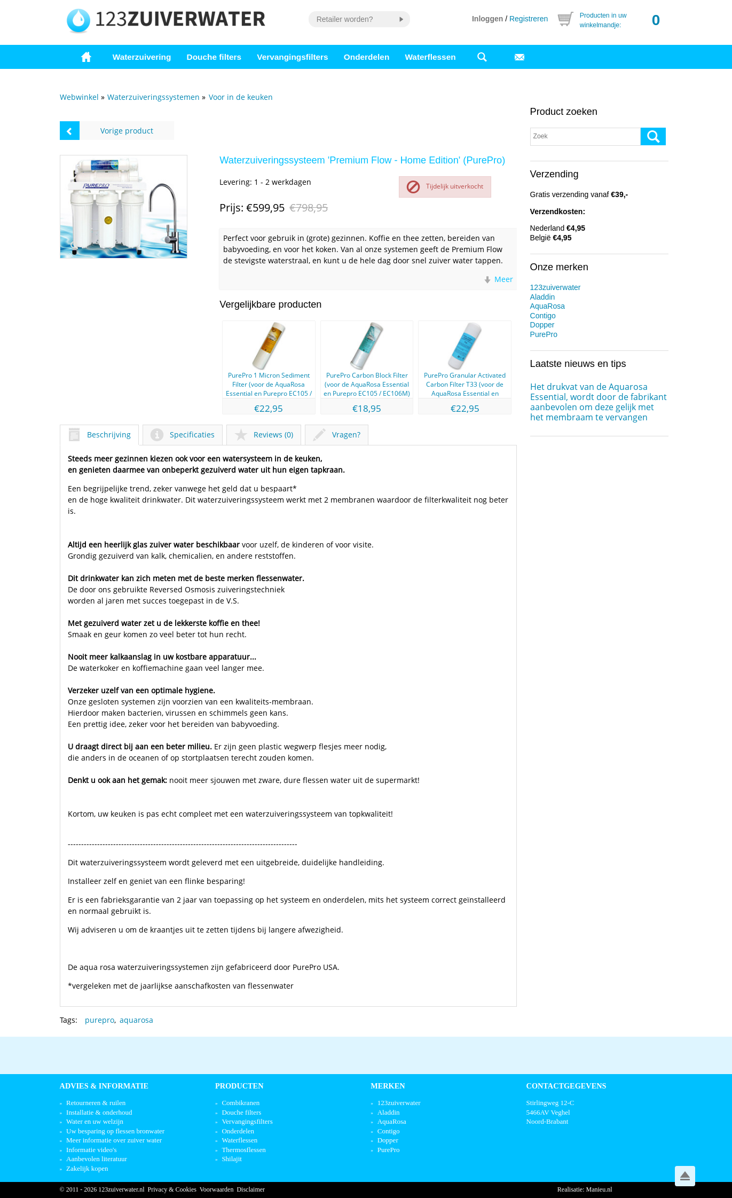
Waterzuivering (142, 56)
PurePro (543, 334)
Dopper (542, 324)
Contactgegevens (566, 1086)
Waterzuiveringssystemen (153, 97)
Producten (239, 1086)
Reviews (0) (263, 434)
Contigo (543, 315)
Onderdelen (367, 56)
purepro (99, 1020)
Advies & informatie (104, 1086)
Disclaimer (251, 1189)
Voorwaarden (217, 1189)
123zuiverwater (555, 287)
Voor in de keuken (241, 97)
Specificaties (183, 434)
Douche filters (214, 56)
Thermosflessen (243, 1150)
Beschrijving (99, 434)
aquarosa (136, 1020)
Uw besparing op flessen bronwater (115, 1131)
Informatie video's (91, 1150)
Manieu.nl (599, 1189)
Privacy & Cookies (172, 1189)
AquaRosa (547, 306)
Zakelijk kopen (87, 1168)
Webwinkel (79, 97)
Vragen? (336, 434)
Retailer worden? (345, 19)
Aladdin (542, 297)
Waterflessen (430, 56)
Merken (388, 1086)
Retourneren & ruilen (95, 1103)
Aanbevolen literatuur (96, 1159)
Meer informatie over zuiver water (114, 1140)
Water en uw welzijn (94, 1121)
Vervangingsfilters (292, 56)
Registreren (528, 18)
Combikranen (240, 1103)
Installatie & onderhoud (99, 1112)
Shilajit (232, 1159)
